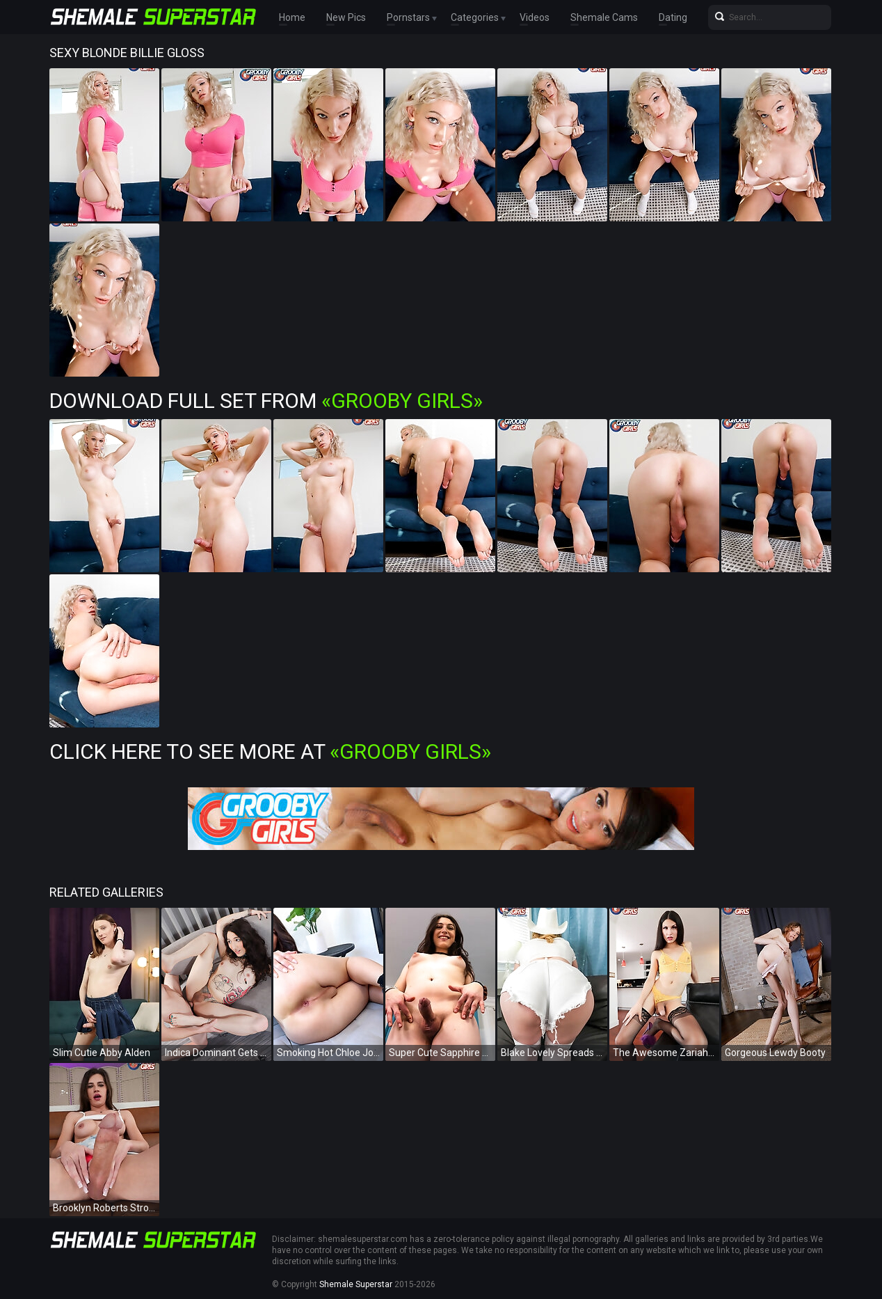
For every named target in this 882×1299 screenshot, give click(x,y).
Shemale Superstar (355, 1284)
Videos (535, 17)
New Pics (346, 17)
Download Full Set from (266, 400)
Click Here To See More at (270, 751)
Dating (673, 17)
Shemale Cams (604, 17)
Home (292, 17)
